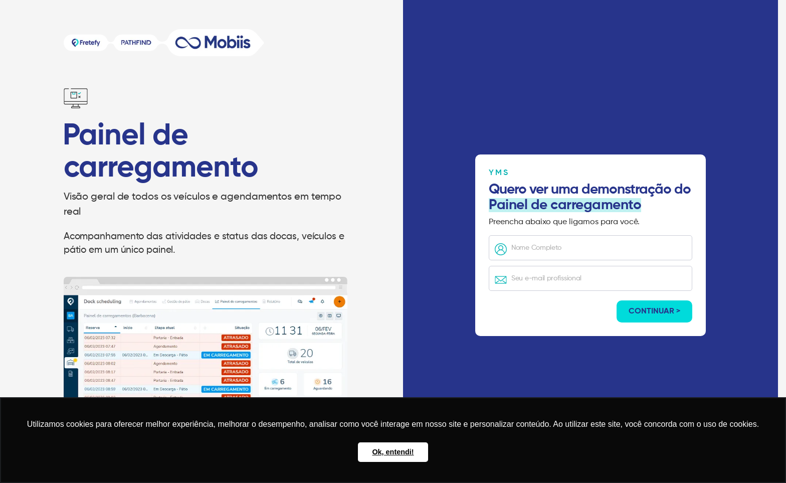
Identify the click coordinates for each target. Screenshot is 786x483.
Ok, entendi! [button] (393, 452)
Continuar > (654, 311)
